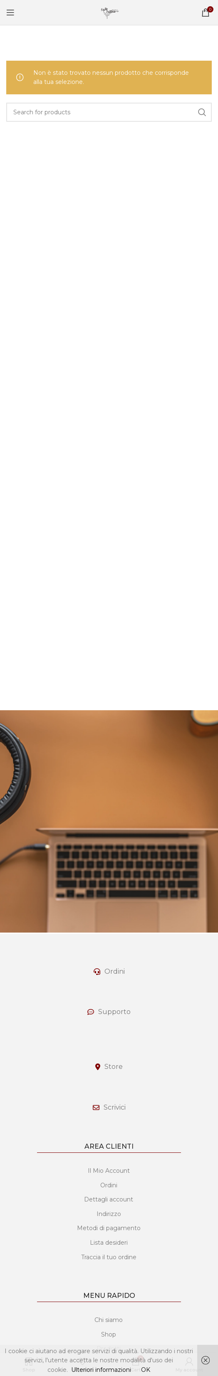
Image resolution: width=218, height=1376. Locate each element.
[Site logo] (109, 12)
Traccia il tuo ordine (108, 1257)
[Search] (109, 112)
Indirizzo (109, 1214)
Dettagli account (108, 1199)
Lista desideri (109, 1242)
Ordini (114, 971)
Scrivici (115, 1107)
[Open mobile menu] (10, 12)
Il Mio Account (109, 1170)
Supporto (114, 1012)
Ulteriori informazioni (101, 1370)
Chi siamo (108, 1320)
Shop (108, 1334)
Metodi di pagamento (109, 1228)
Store (113, 1067)
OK (145, 1370)
